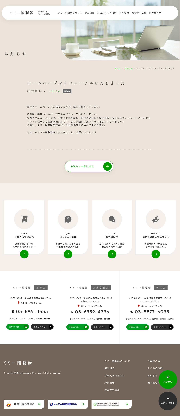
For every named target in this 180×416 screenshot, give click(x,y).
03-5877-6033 (152, 312)
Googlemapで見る (31, 302)
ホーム (118, 68)
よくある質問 (155, 368)
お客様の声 (155, 12)
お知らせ (129, 68)
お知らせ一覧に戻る (82, 166)
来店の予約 (14, 327)
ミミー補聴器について (70, 12)
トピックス (55, 91)
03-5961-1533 (32, 311)
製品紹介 (90, 12)
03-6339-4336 (92, 312)
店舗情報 (124, 12)
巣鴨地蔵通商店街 (20, 404)
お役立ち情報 (139, 12)
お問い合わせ (40, 327)
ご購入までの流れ (107, 12)
